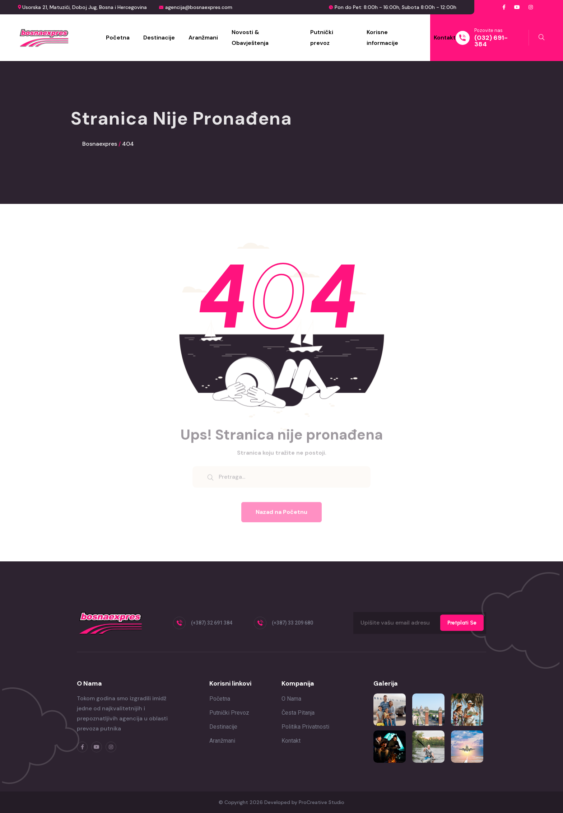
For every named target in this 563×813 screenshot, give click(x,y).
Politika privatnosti (305, 726)
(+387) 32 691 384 (211, 623)
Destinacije (159, 37)
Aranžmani (203, 37)
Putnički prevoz (321, 37)
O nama (291, 698)
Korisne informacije (382, 37)
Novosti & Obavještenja (250, 37)
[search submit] (210, 479)
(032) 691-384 (491, 40)
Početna (118, 37)
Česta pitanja (298, 712)
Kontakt (445, 37)
